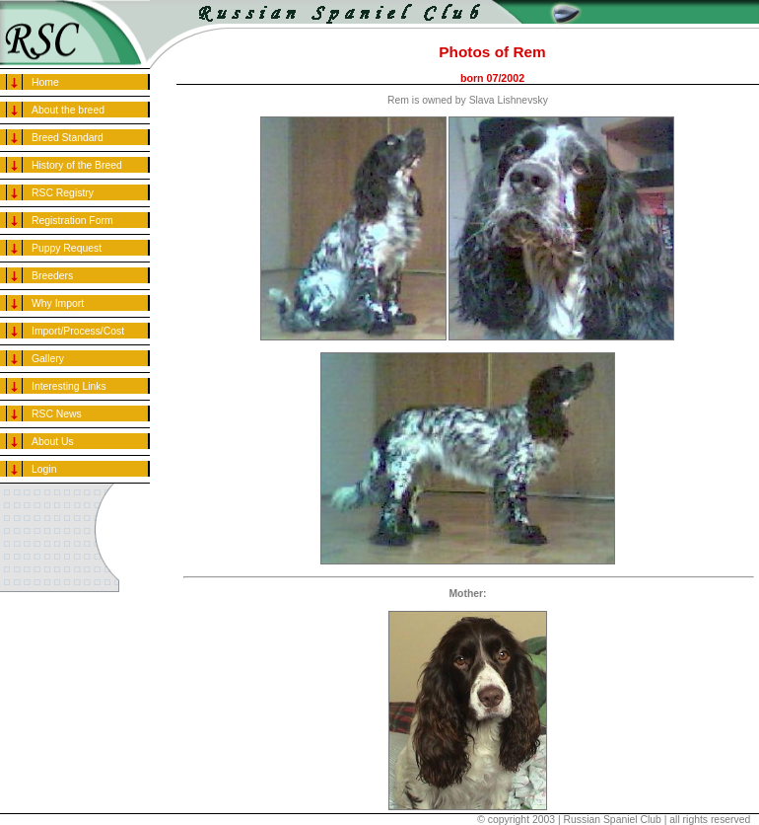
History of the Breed (77, 165)
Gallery (48, 358)
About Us (53, 441)
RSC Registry (63, 193)
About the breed (68, 110)
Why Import (58, 303)
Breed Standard (68, 137)
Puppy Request (67, 248)
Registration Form (72, 220)
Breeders (52, 275)
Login (44, 469)
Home (45, 82)
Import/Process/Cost (78, 331)
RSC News (57, 414)
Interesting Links (69, 386)
